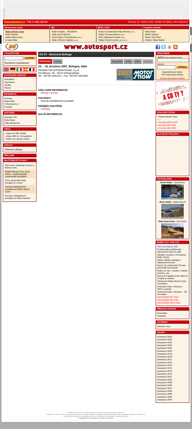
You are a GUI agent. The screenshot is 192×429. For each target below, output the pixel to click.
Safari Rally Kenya (13, 37)
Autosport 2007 (164, 388)
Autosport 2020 (164, 351)
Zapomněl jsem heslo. (172, 72)
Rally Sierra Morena (61, 34)
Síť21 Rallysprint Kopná (112, 37)
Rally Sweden (11, 34)
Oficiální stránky (49, 92)
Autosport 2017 (164, 359)
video (137, 61)
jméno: (169, 57)
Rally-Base (9, 120)
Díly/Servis (9, 82)
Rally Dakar (150, 31)
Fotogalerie (164, 179)
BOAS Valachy (152, 34)
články (57, 61)
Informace (10, 94)
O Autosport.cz (11, 104)
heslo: (161, 64)
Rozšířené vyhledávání (16, 62)
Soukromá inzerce (15, 75)
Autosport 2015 (164, 365)
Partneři (9, 113)
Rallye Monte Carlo (14, 31)
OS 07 (43, 54)
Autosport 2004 (164, 397)
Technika (162, 322)
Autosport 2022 (164, 345)
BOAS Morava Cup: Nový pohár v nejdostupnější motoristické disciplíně (17, 174)
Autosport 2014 (164, 368)
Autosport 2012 (164, 374)
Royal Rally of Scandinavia (67, 37)
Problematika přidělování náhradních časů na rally (169, 250)
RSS (107, 27)
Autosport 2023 (164, 342)
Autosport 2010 (164, 379)
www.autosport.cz (14, 21)
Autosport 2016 (164, 362)
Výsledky (45, 108)
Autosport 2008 (164, 385)
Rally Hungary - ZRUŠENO (64, 31)
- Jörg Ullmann (172, 183)
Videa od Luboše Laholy (17, 139)
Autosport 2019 (164, 354)
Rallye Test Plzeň (153, 37)
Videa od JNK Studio (16, 133)
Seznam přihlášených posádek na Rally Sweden (17, 196)
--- (160, 119)
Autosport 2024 (164, 339)
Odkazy (8, 145)
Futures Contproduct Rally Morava (117, 31)
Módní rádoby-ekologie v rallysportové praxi (169, 261)
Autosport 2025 (164, 336)
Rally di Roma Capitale (65, 40)
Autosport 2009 (164, 382)
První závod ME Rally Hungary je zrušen (15, 181)
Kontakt (8, 107)
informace (45, 61)
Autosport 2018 (164, 356)
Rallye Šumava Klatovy (112, 34)
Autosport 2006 (164, 391)
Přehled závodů (166, 309)
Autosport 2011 (164, 376)
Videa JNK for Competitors (19, 136)
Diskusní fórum (166, 112)
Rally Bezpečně (12, 123)
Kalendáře (162, 313)
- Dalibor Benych (172, 202)
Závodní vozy (163, 326)
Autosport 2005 (164, 394)
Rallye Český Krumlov (113, 40)
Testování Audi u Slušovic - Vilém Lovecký (170, 287)
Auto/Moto (9, 79)
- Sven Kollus (172, 221)
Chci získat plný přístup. (172, 74)
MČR (100, 27)
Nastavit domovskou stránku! (172, 78)
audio (128, 61)
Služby (7, 85)
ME (53, 27)
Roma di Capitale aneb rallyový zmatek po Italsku (172, 277)
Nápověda (9, 101)
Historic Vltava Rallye (155, 40)
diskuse (148, 61)
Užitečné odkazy (13, 149)
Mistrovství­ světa (13, 27)
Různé (7, 88)
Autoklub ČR (10, 117)
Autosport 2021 (164, 348)
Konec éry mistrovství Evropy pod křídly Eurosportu (171, 266)
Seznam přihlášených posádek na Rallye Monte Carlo (17, 189)
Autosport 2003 (164, 399)
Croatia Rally (11, 40)
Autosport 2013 (164, 371)
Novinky (8, 98)
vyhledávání (11, 53)
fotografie (117, 61)
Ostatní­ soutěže (152, 27)
